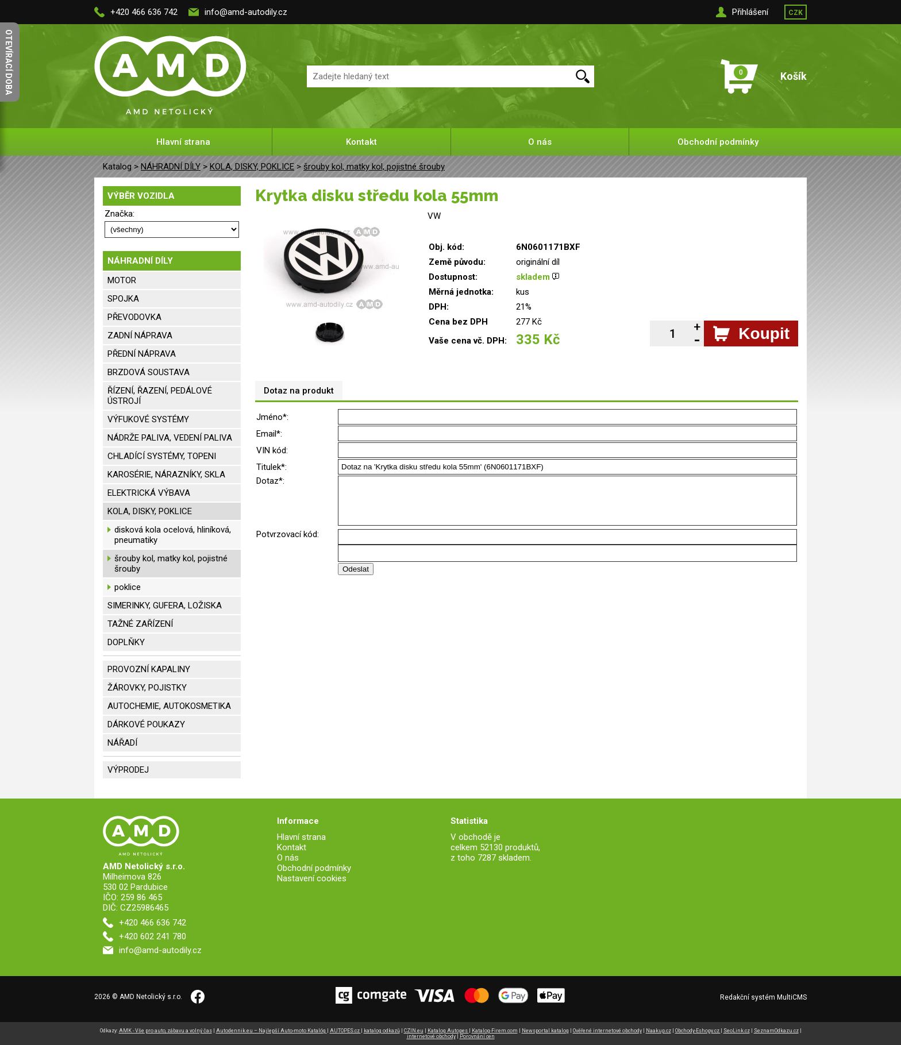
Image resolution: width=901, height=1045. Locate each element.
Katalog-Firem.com (495, 1031)
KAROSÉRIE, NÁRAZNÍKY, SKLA (166, 474)
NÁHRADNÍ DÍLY (171, 166)
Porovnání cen (477, 1036)
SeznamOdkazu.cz (776, 1031)
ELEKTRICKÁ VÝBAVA (148, 493)
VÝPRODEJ (128, 770)
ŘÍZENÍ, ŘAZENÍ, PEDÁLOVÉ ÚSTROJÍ (159, 395)
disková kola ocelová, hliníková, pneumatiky (172, 535)
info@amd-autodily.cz (246, 12)
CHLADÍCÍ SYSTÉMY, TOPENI (161, 456)
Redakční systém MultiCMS (763, 997)
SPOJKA (123, 299)
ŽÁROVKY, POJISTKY (147, 687)
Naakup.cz (658, 1031)
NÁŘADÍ (122, 743)
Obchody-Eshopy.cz (698, 1031)
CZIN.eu (413, 1031)
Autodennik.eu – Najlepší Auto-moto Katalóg (271, 1031)
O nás (540, 142)
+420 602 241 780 (152, 936)
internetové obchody (431, 1036)
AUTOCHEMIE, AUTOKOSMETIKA (169, 706)
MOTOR (121, 280)
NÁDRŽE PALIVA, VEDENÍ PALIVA (169, 438)
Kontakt (361, 142)
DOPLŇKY (126, 642)
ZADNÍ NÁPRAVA (139, 335)
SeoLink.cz (736, 1031)
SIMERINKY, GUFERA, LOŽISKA (164, 605)
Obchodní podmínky (717, 142)
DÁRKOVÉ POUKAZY (146, 724)
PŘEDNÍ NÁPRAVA (141, 354)
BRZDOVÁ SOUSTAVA (148, 372)
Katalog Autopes (448, 1031)
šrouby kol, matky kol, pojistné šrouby (374, 166)
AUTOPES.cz (345, 1031)
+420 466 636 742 (144, 12)
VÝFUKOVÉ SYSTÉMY (148, 419)
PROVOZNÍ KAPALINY (148, 669)
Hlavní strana (183, 142)
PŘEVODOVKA (134, 317)
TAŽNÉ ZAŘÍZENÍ (140, 624)
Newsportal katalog (545, 1031)
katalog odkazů (382, 1031)
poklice (127, 587)
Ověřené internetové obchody (607, 1031)
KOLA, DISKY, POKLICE (252, 166)
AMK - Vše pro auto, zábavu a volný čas (165, 1031)
